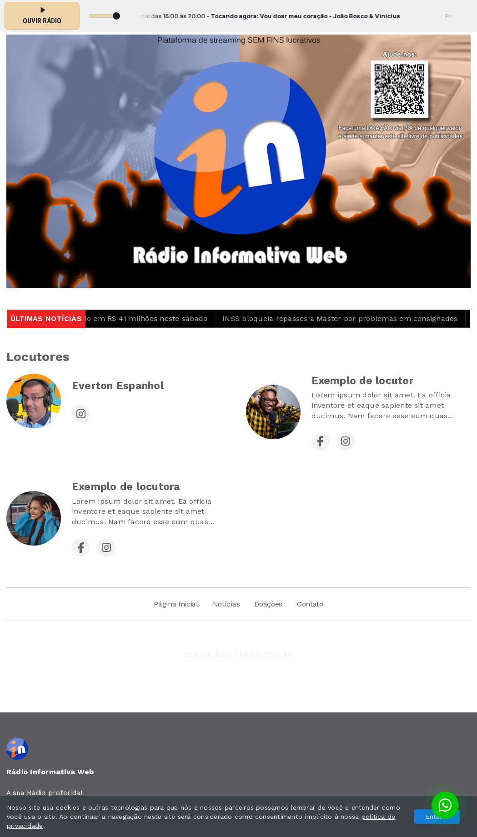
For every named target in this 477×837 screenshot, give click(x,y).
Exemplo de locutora (126, 487)
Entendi (437, 816)
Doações (268, 604)
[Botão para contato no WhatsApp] (445, 805)
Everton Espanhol (118, 386)
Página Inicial (176, 604)
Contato (310, 604)
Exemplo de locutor (362, 381)
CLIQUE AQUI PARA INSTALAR (238, 654)
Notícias (226, 604)
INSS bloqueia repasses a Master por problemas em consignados (346, 318)
